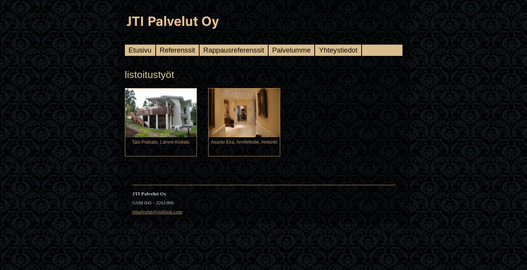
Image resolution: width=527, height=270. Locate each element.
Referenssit (177, 50)
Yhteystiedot (338, 50)
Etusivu (140, 50)
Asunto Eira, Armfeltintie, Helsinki (244, 142)
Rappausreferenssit (233, 50)
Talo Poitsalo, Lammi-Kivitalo (160, 142)
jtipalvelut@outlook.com (157, 211)
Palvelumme (291, 50)
